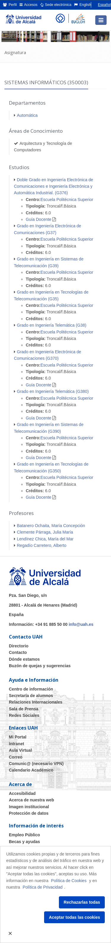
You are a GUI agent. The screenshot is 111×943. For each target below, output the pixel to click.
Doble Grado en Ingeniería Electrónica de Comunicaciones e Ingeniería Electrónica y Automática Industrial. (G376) (53, 186)
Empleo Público (24, 834)
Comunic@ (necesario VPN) (36, 763)
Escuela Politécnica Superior (67, 199)
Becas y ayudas (24, 841)
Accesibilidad (22, 793)
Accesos (29, 5)
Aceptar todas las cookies (74, 917)
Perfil (10, 5)
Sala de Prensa (23, 709)
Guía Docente (38, 219)
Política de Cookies (68, 880)
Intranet (16, 743)
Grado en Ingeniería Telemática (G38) (51, 325)
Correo (15, 757)
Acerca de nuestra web (31, 800)
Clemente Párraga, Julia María (45, 532)
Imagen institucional (29, 806)
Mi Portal (17, 737)
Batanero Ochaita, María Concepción (51, 525)
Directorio (18, 646)
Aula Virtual (20, 750)
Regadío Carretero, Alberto (41, 545)
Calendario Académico (31, 770)
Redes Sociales (24, 715)
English (82, 5)
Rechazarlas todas (82, 902)
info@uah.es (81, 624)
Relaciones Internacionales (35, 702)
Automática (27, 115)
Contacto (18, 652)
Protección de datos (29, 813)
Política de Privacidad (43, 887)
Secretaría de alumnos (31, 695)
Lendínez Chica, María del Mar (45, 539)
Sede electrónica (56, 5)
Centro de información (31, 689)
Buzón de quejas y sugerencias (40, 665)
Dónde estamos (24, 659)
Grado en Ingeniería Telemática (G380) (53, 391)
